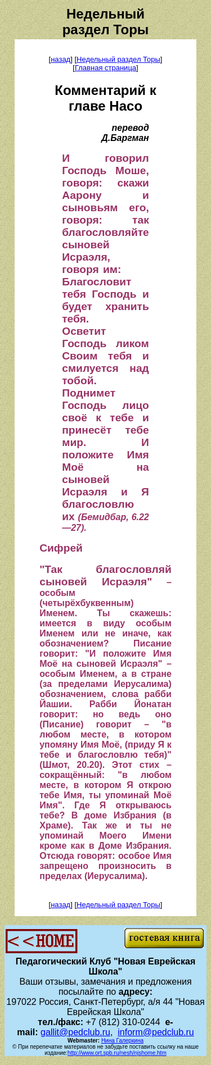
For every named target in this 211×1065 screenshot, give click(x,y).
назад (60, 59)
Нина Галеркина (122, 1040)
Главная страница (105, 67)
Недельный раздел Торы (118, 59)
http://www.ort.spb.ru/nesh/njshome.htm (117, 1053)
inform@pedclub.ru (156, 1032)
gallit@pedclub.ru (75, 1032)
